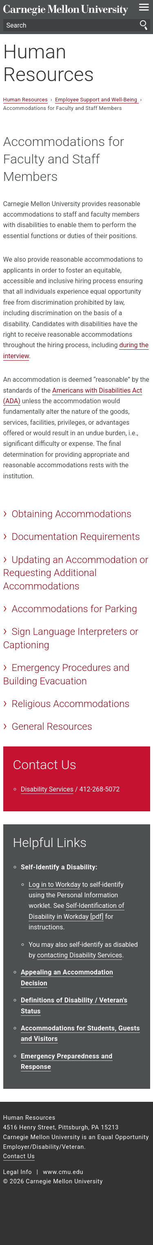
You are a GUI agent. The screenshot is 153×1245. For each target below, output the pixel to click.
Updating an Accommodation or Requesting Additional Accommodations (76, 573)
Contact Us (19, 1156)
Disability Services (47, 789)
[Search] (76, 25)
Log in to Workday (54, 884)
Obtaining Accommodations (71, 514)
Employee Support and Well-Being (97, 100)
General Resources (51, 726)
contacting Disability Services (79, 955)
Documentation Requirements (75, 536)
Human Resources (48, 63)
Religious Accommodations (70, 704)
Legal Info (17, 1172)
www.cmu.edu (63, 1172)
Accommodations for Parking (74, 609)
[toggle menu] (144, 9)
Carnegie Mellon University (65, 10)
